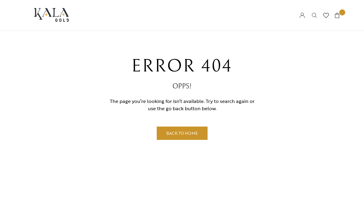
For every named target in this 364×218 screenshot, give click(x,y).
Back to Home (182, 133)
